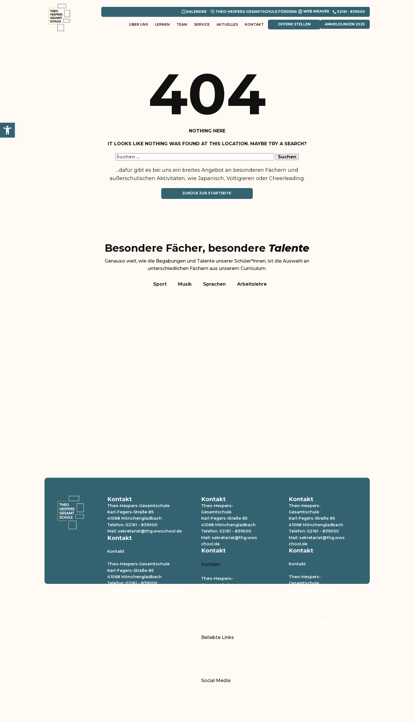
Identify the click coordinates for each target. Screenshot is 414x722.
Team (182, 24)
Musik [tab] (185, 284)
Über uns (138, 24)
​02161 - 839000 (349, 11)
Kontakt (254, 24)
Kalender (194, 11)
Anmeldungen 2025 (345, 24)
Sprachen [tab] (214, 284)
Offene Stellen (294, 24)
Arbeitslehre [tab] (252, 284)
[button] (7, 130)
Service (202, 24)
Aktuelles (227, 24)
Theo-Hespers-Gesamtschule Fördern (253, 11)
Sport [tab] (160, 284)
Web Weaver (313, 11)
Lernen (162, 24)
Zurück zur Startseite (206, 193)
